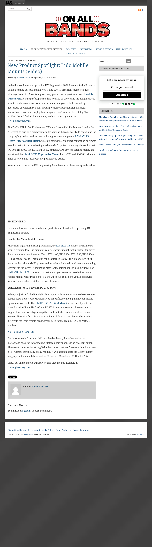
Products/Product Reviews (46, 49)
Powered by (122, 104)
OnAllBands (28, 434)
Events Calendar (76, 53)
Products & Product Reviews (22, 60)
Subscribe (122, 95)
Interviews (86, 49)
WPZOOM (140, 434)
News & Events (104, 49)
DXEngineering (19, 2)
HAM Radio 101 (124, 49)
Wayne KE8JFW (24, 78)
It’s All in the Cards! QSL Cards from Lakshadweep (121, 145)
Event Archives (63, 430)
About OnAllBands (17, 430)
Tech (22, 49)
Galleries (71, 49)
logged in (26, 410)
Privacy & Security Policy (41, 430)
